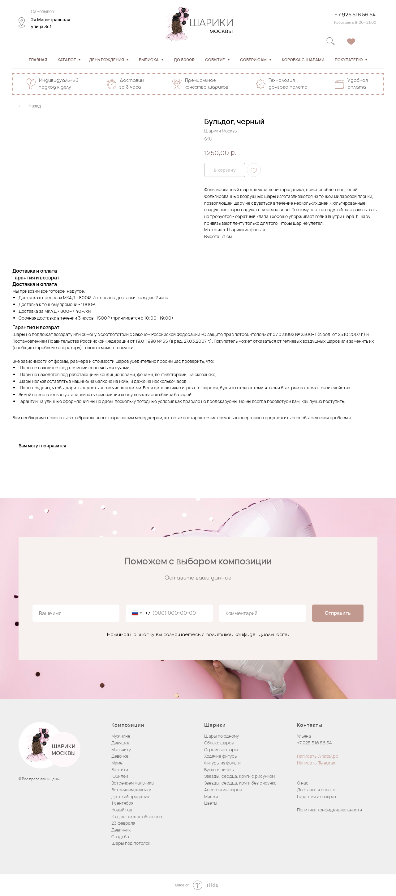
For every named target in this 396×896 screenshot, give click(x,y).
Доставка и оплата (316, 790)
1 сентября (122, 803)
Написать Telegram (317, 763)
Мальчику (121, 749)
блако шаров (220, 743)
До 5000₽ (184, 59)
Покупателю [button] (349, 59)
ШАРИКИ (211, 23)
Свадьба (120, 836)
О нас (302, 783)
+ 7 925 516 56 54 (355, 14)
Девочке (119, 756)
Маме (117, 763)
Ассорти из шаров (223, 790)
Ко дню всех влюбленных (136, 816)
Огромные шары (221, 749)
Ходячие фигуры (221, 756)
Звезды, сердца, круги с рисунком (239, 776)
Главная (38, 59)
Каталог (67, 59)
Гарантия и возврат (317, 796)
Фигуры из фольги (222, 763)
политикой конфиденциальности (247, 634)
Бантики (119, 769)
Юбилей (119, 776)
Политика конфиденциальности (329, 810)
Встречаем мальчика (132, 783)
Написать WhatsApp (317, 756)
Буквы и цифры (219, 769)
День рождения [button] (107, 59)
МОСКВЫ (221, 31)
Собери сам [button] (254, 59)
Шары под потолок (130, 843)
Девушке (120, 743)
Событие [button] (215, 59)
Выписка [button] (149, 59)
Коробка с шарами (303, 59)
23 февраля (123, 823)
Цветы (210, 803)
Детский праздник (130, 796)
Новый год (121, 810)
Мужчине (120, 736)
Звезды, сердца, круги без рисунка (240, 783)
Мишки (211, 796)
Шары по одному (221, 736)
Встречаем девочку (131, 790)
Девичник (121, 830)
